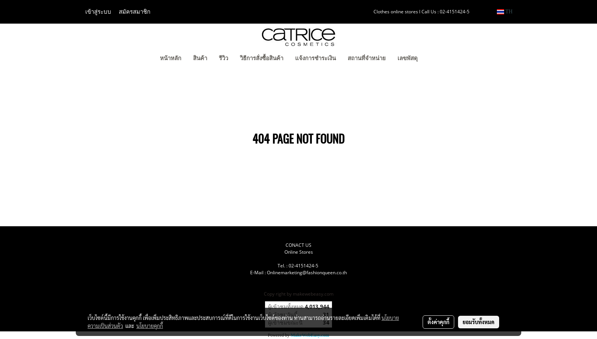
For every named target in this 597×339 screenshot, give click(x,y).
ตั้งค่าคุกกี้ (438, 321)
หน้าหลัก (170, 58)
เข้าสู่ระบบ (98, 11)
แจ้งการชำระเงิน (315, 58)
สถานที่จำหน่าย (367, 58)
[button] (435, 59)
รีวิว (223, 58)
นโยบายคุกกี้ (149, 325)
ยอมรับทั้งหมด (479, 321)
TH (504, 11)
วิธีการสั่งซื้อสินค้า (261, 58)
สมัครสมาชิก (134, 11)
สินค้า (200, 58)
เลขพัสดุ (407, 58)
